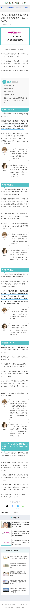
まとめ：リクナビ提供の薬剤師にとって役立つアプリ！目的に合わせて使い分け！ (15, 100)
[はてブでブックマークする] (17, 507)
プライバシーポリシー (22, 604)
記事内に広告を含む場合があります (14, 49)
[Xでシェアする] (6, 507)
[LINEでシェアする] (23, 507)
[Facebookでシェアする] (12, 507)
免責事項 (12, 604)
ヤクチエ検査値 (8, 88)
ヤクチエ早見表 (8, 91)
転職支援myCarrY (9, 95)
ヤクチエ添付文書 (9, 85)
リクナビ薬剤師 (13, 512)
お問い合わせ (5, 604)
